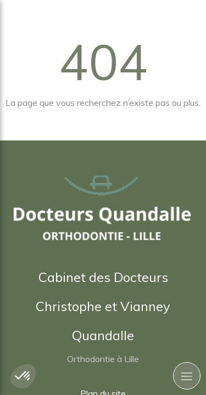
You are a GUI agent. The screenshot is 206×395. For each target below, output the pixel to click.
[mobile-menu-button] (187, 376)
